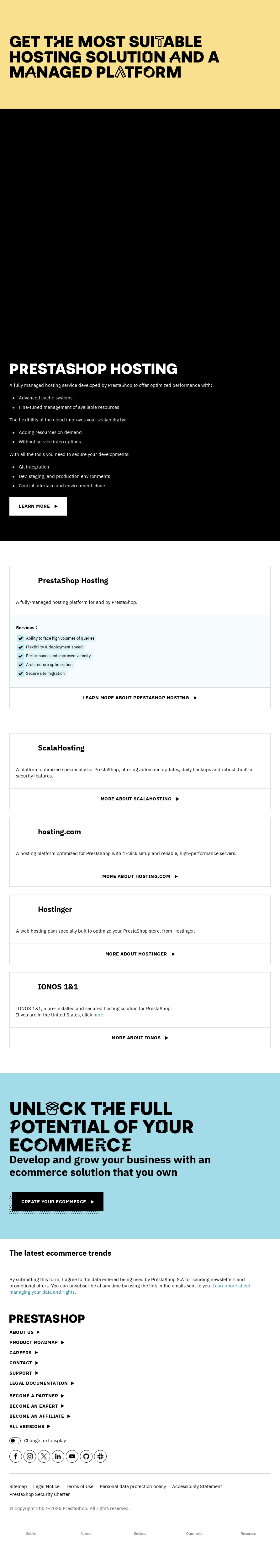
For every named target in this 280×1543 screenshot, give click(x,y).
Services (140, 1528)
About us (24, 1332)
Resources (248, 1528)
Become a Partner (36, 1396)
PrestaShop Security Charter (39, 1494)
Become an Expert (36, 1406)
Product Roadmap (36, 1342)
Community (194, 1528)
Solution (31, 1528)
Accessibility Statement (197, 1486)
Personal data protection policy (133, 1486)
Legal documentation (41, 1383)
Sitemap (18, 1486)
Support (24, 1373)
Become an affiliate (40, 1416)
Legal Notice (46, 1486)
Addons (86, 1528)
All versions (29, 1426)
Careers (23, 1353)
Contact (24, 1363)
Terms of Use (79, 1486)
